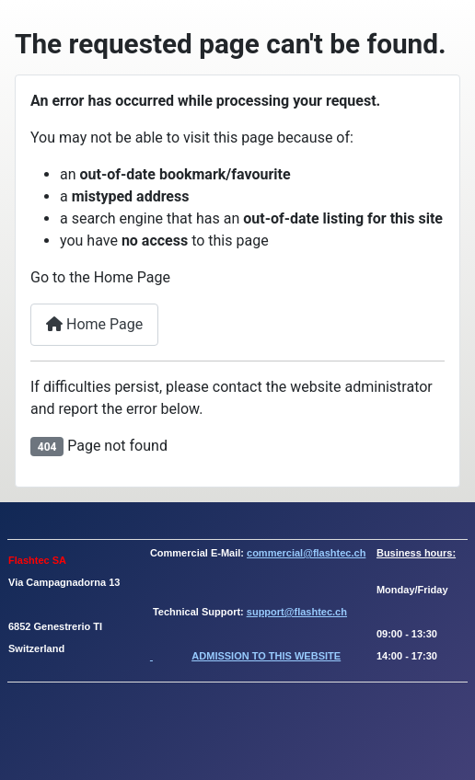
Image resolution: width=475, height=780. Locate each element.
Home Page (94, 324)
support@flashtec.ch (297, 611)
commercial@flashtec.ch (306, 552)
